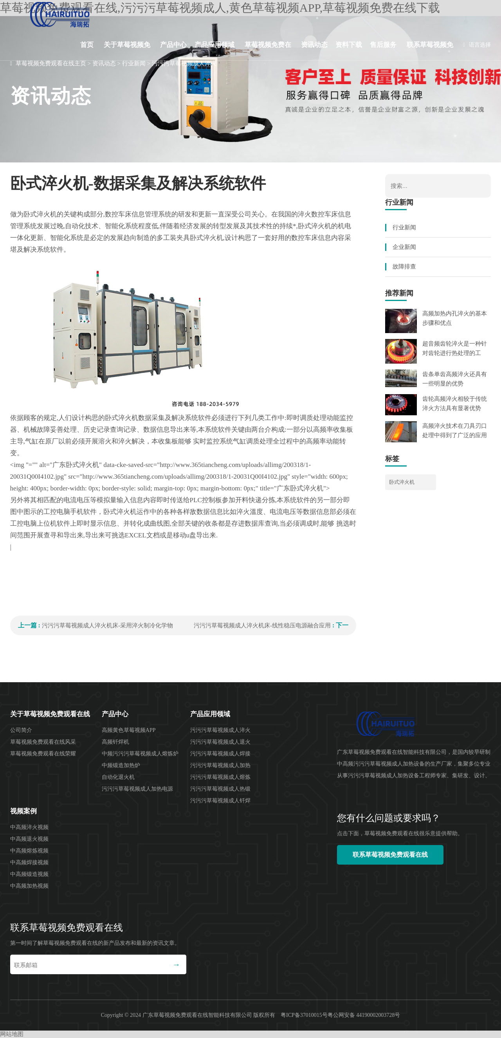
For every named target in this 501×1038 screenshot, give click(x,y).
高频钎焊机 (115, 742)
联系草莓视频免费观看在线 (430, 51)
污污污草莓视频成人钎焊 (220, 801)
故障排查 (404, 266)
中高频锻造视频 (29, 874)
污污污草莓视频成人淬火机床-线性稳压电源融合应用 (262, 625)
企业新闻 (404, 247)
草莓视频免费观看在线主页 (51, 63)
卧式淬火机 (401, 482)
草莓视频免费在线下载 (268, 51)
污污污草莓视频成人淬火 (184, 63)
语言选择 (477, 45)
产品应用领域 (214, 45)
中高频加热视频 (29, 886)
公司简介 (21, 730)
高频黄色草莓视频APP (129, 730)
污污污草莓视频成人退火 (220, 742)
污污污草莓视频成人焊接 (220, 754)
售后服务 (383, 45)
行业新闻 (134, 63)
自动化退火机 (118, 777)
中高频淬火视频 (29, 827)
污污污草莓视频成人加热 (220, 765)
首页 (87, 45)
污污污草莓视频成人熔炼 (220, 777)
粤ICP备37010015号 (304, 1015)
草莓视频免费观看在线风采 (43, 742)
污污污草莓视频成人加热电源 (137, 789)
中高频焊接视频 (29, 862)
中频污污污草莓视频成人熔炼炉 (140, 754)
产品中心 (173, 45)
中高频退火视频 (29, 839)
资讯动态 (314, 45)
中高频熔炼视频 (29, 851)
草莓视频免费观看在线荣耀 (43, 754)
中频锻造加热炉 (121, 765)
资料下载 (348, 45)
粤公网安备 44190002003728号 (364, 1015)
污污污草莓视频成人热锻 (220, 789)
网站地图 (11, 1034)
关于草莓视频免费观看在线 (127, 51)
